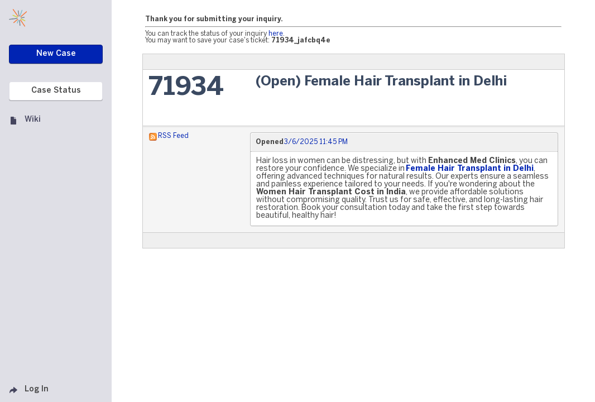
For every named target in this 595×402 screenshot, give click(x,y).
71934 (186, 88)
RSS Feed (173, 136)
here (275, 34)
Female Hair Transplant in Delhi (470, 169)
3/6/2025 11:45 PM (316, 142)
